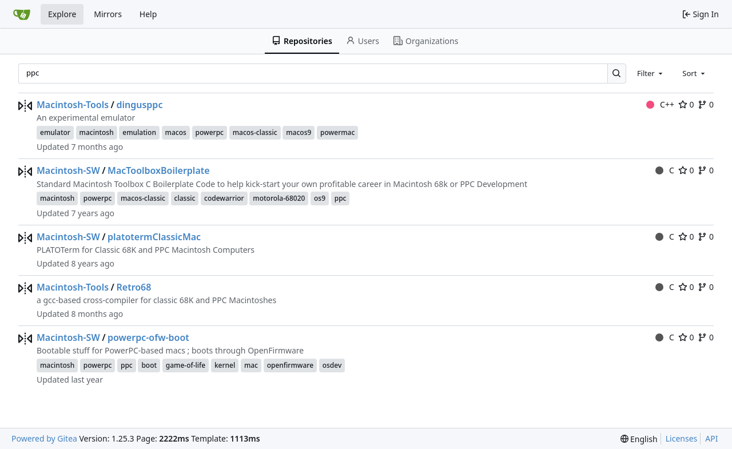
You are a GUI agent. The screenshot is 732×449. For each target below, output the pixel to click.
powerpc (210, 132)
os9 (319, 198)
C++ (660, 104)
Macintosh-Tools (73, 104)
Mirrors (108, 14)
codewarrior (224, 198)
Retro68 (133, 287)
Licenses (682, 438)
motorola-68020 (279, 198)
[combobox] (650, 73)
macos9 (298, 132)
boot (149, 365)
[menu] (639, 439)
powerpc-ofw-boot (148, 337)
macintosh (96, 132)
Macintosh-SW (68, 170)
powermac (337, 132)
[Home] (22, 14)
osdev (332, 365)
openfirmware (290, 365)
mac (251, 365)
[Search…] (616, 73)
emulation (139, 132)
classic (185, 198)
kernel (224, 365)
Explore (62, 14)
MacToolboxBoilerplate (159, 170)
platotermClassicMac (154, 237)
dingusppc (139, 104)
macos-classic (255, 132)
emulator (55, 132)
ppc (341, 198)
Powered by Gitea (44, 438)
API (711, 438)
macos (175, 132)
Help (148, 14)
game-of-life (186, 365)
